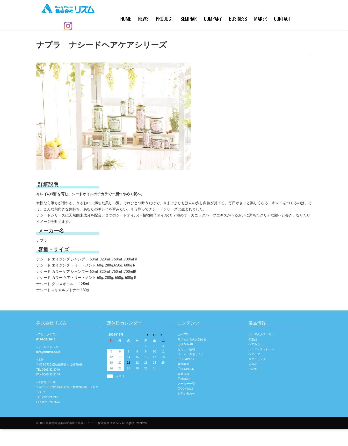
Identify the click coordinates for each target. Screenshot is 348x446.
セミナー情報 (186, 366)
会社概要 (183, 381)
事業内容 (183, 391)
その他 (252, 386)
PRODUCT (133, 38)
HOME (94, 38)
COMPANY (181, 38)
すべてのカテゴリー (261, 351)
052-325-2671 (51, 414)
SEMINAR (157, 38)
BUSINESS (206, 38)
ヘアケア (254, 371)
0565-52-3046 (51, 386)
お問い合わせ (186, 410)
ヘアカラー (255, 361)
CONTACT (250, 38)
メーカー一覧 (186, 400)
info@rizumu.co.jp (48, 369)
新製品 (252, 356)
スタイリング (257, 376)
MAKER (229, 38)
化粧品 (252, 381)
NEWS (112, 38)
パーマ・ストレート (261, 366)
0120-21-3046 (45, 356)
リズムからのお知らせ (192, 356)
